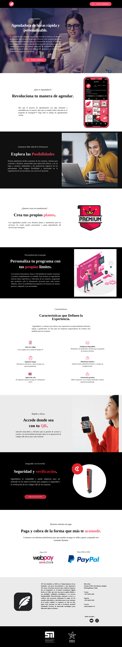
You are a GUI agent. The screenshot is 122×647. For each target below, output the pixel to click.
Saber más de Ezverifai (35, 497)
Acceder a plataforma (102, 4)
